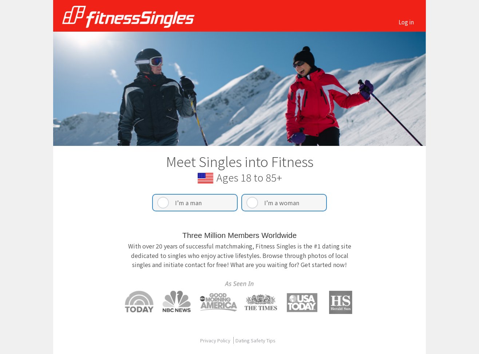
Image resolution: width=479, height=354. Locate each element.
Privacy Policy (215, 340)
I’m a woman (281, 202)
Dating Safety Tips (255, 340)
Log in (406, 22)
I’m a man (188, 202)
